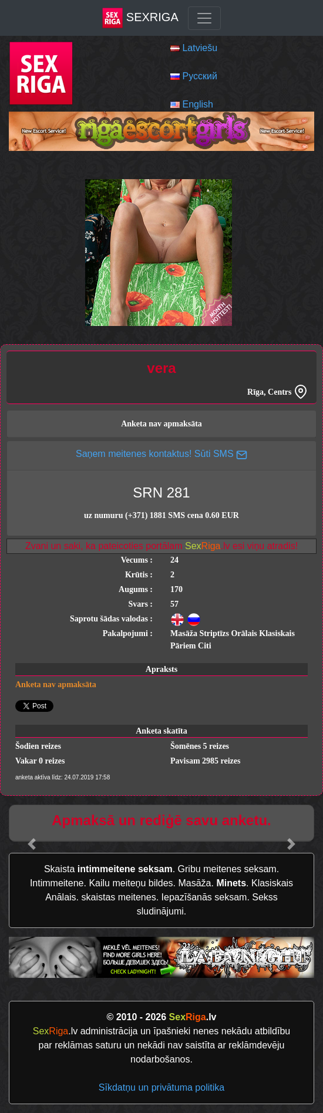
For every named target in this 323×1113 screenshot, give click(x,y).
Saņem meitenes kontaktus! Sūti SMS (161, 454)
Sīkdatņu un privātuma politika (161, 1087)
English (197, 104)
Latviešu (199, 48)
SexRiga (140, 18)
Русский (199, 76)
